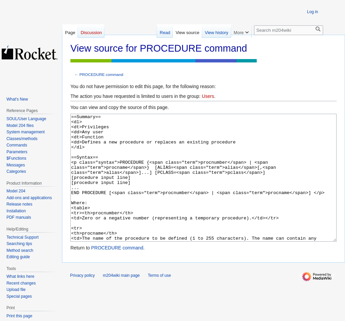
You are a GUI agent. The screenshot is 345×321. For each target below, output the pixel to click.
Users (208, 96)
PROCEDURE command (101, 74)
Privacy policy (82, 300)
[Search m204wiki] (288, 30)
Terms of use (159, 300)
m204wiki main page (121, 300)
